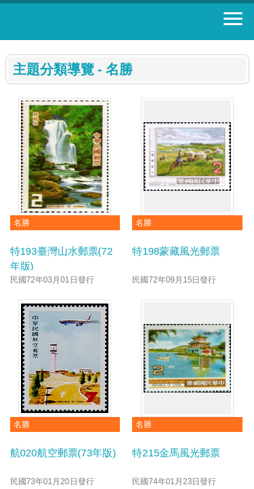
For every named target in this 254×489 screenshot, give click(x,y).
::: (9, 46)
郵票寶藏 (84, 21)
